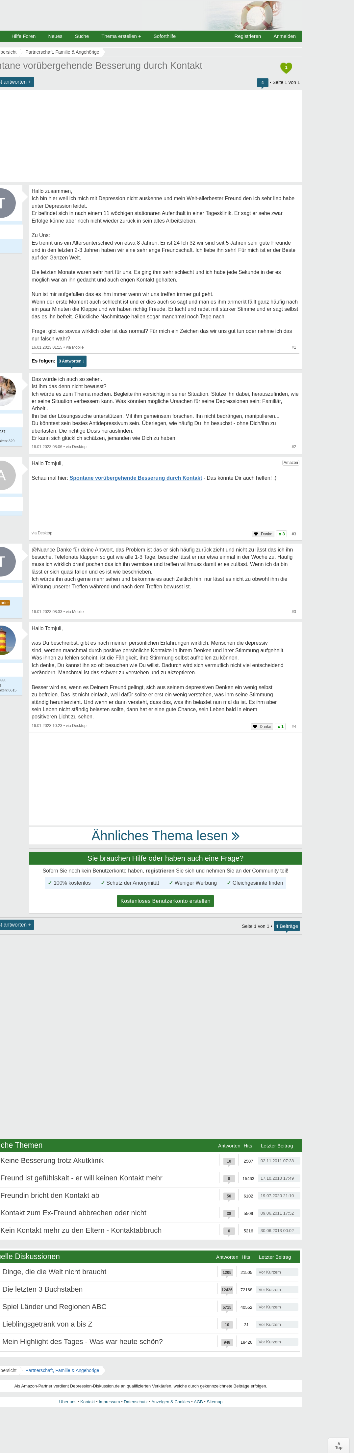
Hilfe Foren (24, 36)
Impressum (109, 1401)
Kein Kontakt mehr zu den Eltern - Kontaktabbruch (81, 1230)
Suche (82, 36)
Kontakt (87, 1401)
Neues (55, 36)
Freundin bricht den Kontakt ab (49, 1195)
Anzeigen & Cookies (170, 1401)
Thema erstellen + (121, 36)
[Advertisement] (165, 779)
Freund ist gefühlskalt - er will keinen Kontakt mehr (81, 1178)
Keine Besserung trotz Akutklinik (52, 1160)
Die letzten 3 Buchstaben (42, 1289)
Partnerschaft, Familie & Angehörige (62, 1370)
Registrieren (248, 36)
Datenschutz (135, 1401)
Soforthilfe (165, 36)
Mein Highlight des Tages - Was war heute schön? (82, 1341)
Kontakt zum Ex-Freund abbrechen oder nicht (73, 1213)
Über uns (68, 1401)
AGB (198, 1401)
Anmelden (284, 36)
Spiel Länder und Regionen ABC (54, 1307)
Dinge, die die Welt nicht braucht (54, 1272)
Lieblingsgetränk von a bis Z (47, 1324)
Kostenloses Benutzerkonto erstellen (165, 901)
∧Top (338, 1445)
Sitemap (214, 1401)
